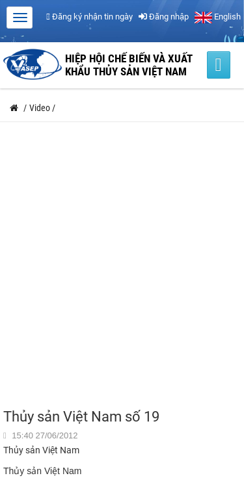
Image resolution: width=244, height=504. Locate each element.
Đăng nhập (164, 16)
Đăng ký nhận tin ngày (89, 16)
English (218, 16)
